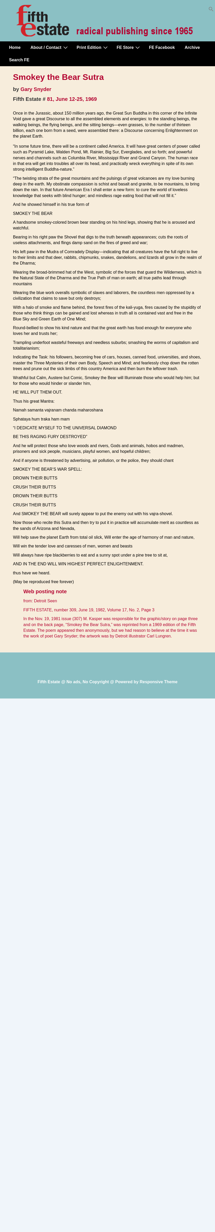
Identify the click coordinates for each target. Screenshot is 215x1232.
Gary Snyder (35, 89)
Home (14, 47)
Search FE (19, 60)
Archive (192, 47)
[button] (211, 10)
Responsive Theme (159, 682)
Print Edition (93, 47)
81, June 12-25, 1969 (72, 99)
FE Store (129, 47)
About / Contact (49, 47)
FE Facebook (162, 47)
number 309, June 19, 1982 (79, 610)
